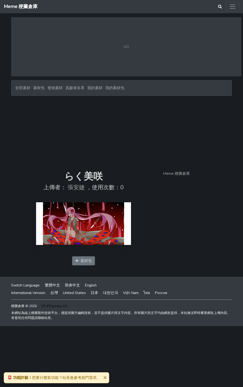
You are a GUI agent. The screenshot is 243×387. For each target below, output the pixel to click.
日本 (94, 292)
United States (74, 292)
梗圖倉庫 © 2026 (24, 306)
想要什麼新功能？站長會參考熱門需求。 (53, 377)
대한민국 (110, 292)
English (91, 285)
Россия (161, 292)
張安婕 (76, 187)
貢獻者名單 (74, 88)
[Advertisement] (121, 131)
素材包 (39, 88)
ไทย (146, 292)
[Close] (105, 377)
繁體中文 (52, 285)
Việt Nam (131, 292)
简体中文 (72, 285)
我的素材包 (114, 88)
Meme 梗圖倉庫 (176, 173)
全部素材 (22, 88)
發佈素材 (55, 88)
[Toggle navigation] (232, 6)
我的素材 (95, 88)
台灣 (54, 292)
